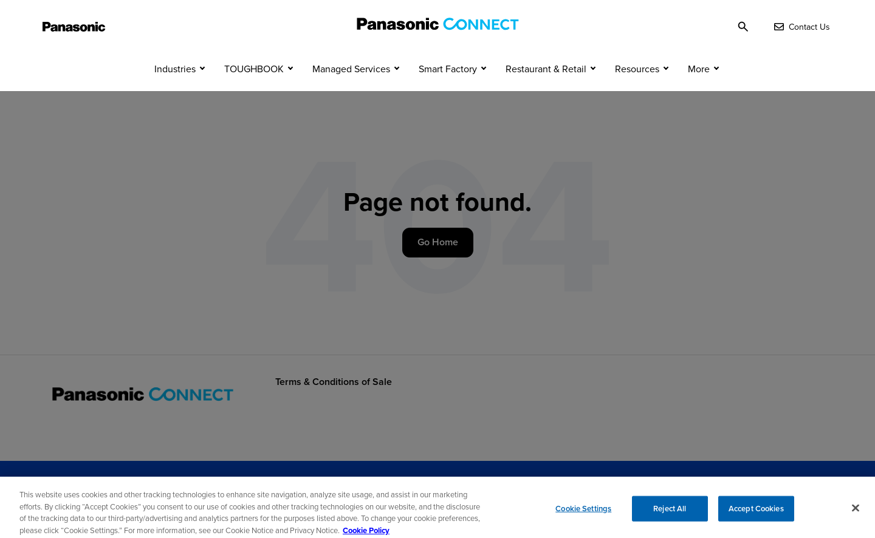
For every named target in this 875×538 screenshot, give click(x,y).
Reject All (669, 513)
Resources (637, 90)
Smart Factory (448, 90)
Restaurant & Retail (546, 90)
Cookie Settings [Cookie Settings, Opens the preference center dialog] (583, 513)
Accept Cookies (756, 513)
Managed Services (351, 90)
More (699, 90)
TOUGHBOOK (254, 90)
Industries (175, 90)
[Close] (855, 513)
